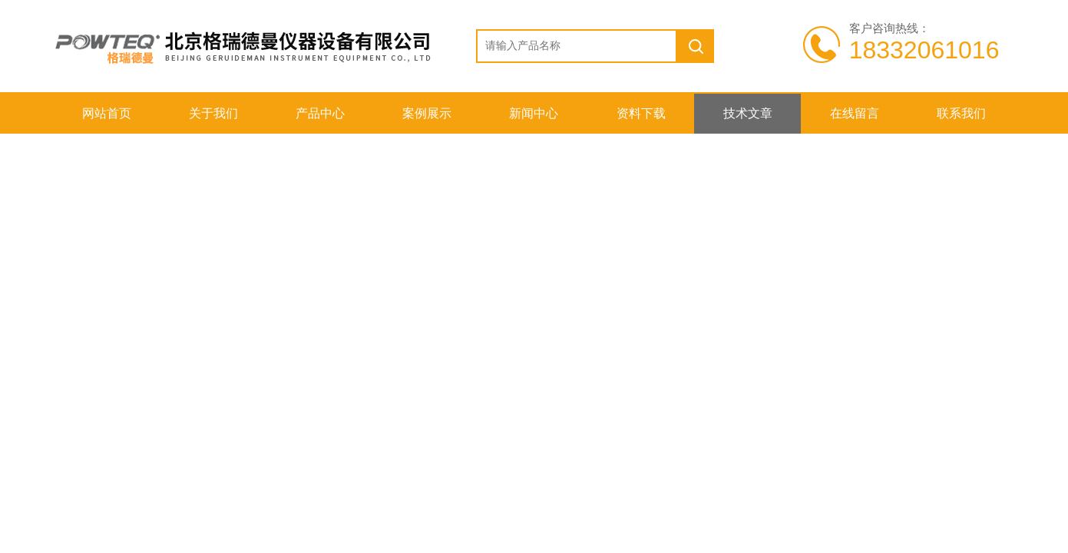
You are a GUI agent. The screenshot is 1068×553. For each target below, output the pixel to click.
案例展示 (426, 113)
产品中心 (320, 113)
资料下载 (641, 113)
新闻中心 (533, 113)
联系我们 (961, 113)
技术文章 (747, 113)
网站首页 (106, 113)
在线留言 (854, 113)
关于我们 (213, 113)
